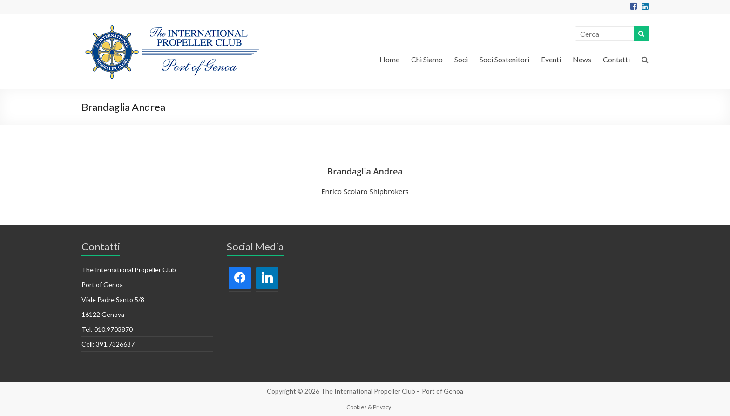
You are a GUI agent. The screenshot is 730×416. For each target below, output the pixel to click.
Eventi (551, 59)
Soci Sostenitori (504, 59)
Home (389, 59)
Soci (461, 59)
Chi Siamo (427, 59)
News (582, 59)
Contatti (616, 59)
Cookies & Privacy (368, 406)
